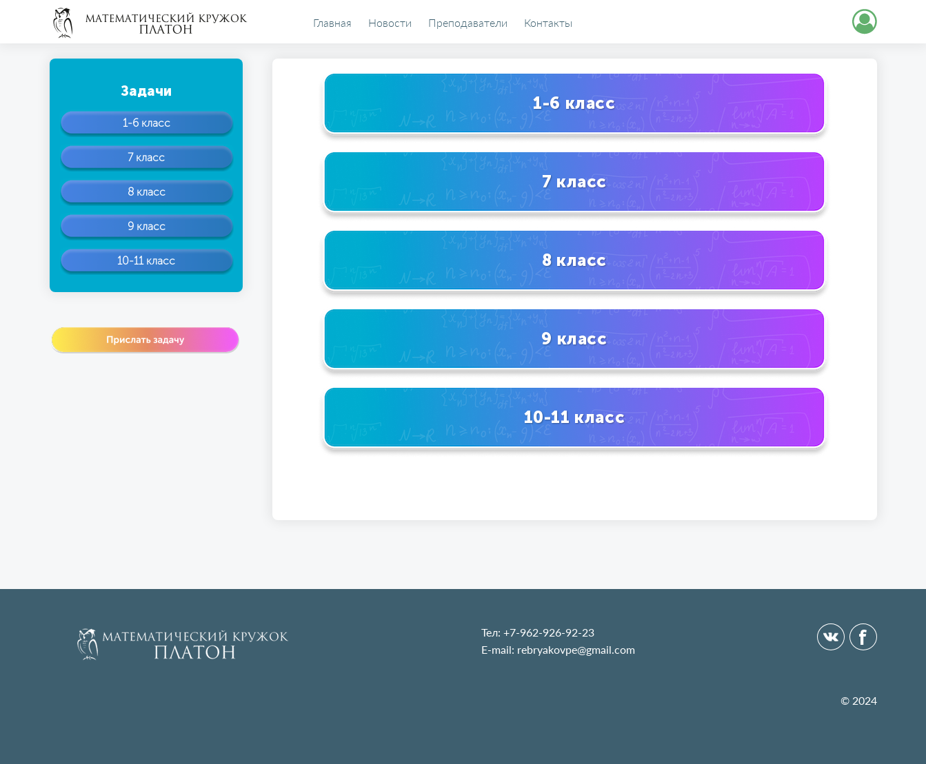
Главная (332, 22)
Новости (390, 22)
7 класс (146, 157)
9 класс (146, 226)
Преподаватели (467, 22)
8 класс (146, 191)
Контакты (548, 22)
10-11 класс (146, 260)
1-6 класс (146, 123)
